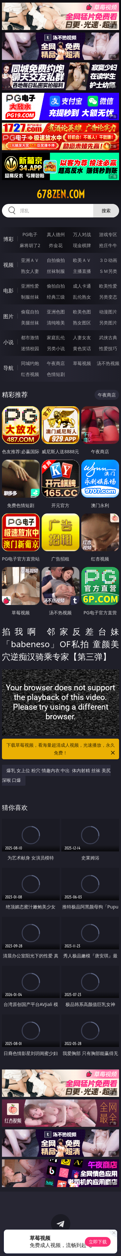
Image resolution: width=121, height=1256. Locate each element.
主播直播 (82, 271)
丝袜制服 (56, 271)
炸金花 (56, 245)
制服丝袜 (30, 297)
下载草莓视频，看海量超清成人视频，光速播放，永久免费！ (61, 749)
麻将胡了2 (30, 245)
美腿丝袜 (30, 323)
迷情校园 (30, 348)
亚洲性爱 (30, 286)
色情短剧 (56, 374)
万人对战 (82, 234)
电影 (8, 290)
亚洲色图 (56, 312)
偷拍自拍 (56, 286)
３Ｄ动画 (108, 260)
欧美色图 (82, 312)
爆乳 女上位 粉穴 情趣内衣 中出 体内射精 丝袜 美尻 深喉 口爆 (56, 775)
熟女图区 (82, 323)
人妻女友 (82, 337)
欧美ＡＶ (82, 260)
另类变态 (108, 297)
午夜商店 (56, 363)
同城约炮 (30, 363)
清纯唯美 (56, 323)
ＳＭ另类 (108, 271)
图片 (8, 316)
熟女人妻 (30, 271)
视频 (8, 264)
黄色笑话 (82, 348)
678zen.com (60, 194)
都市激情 (30, 337)
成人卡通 (82, 286)
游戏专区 (108, 234)
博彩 (8, 239)
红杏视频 (30, 374)
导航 (8, 367)
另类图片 (108, 323)
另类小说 (56, 348)
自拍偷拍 (56, 260)
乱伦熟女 (82, 297)
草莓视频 (82, 363)
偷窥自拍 (30, 312)
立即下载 (98, 1242)
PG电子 (29, 234)
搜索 (106, 210)
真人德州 (56, 234)
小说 (8, 342)
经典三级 (56, 297)
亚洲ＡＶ (30, 260)
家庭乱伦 (56, 337)
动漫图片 (108, 312)
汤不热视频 (108, 363)
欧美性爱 (108, 286)
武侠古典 (108, 337)
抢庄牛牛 (108, 245)
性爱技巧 (108, 348)
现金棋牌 (82, 245)
